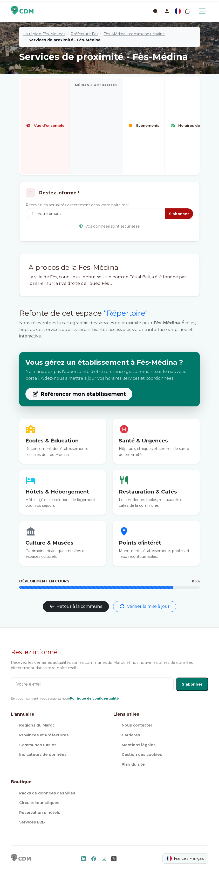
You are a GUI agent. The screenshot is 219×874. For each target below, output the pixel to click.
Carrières (131, 735)
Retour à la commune (75, 606)
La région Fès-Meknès (44, 34)
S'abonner (179, 214)
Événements (143, 125)
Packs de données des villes (47, 793)
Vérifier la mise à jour (145, 606)
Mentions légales (138, 745)
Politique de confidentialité (94, 698)
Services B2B (32, 822)
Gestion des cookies (142, 754)
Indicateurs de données (42, 754)
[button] (167, 11)
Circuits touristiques (39, 802)
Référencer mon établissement (79, 394)
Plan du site (133, 764)
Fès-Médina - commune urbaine (134, 34)
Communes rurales (37, 745)
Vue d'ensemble (45, 125)
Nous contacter (137, 725)
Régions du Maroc (37, 725)
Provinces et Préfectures (44, 735)
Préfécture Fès (84, 34)
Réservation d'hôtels (39, 812)
